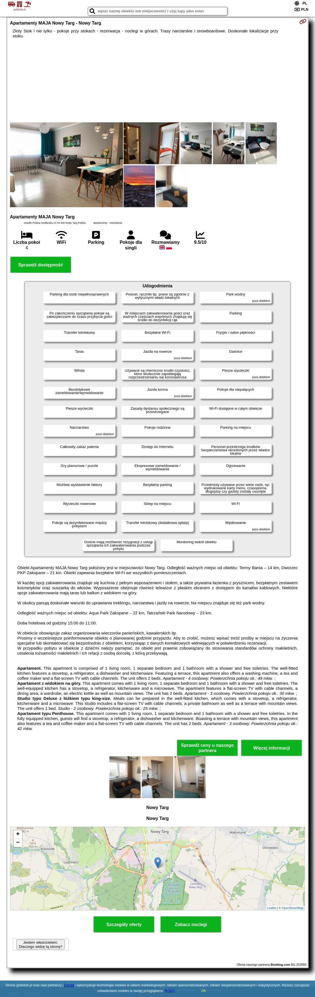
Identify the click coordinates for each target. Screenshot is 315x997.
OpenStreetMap (293, 908)
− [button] (18, 843)
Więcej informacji (271, 748)
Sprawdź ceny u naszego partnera (207, 748)
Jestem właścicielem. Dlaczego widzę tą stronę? (40, 944)
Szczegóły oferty (123, 924)
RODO (170, 991)
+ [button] (18, 834)
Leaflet (271, 908)
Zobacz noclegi (191, 924)
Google (69, 985)
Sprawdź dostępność (40, 265)
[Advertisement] (157, 80)
